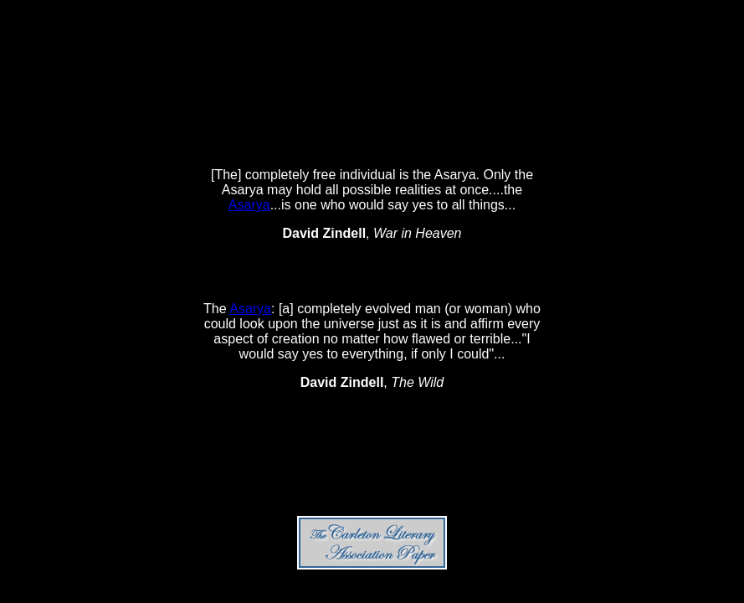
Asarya (249, 205)
